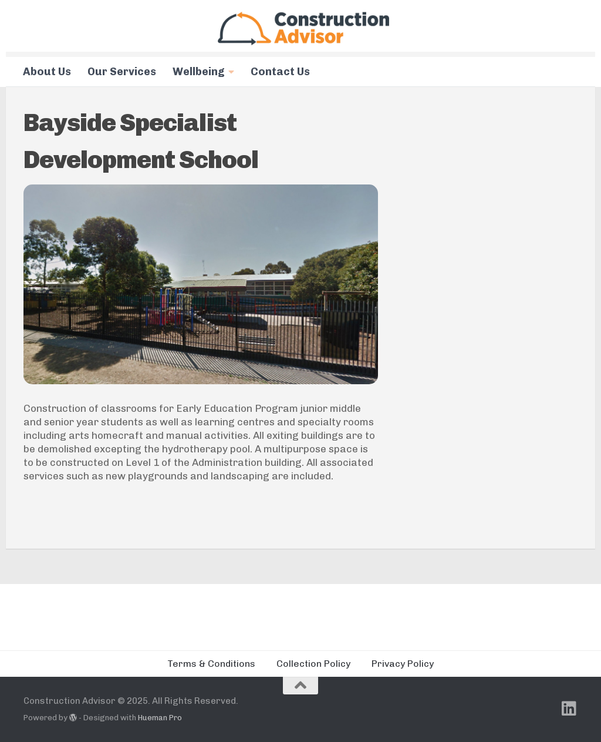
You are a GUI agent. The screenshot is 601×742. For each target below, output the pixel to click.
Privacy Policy (403, 663)
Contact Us (280, 71)
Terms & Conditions (211, 663)
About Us (47, 71)
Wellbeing (199, 71)
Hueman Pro (160, 717)
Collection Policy (313, 663)
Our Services (121, 71)
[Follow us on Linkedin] (569, 708)
